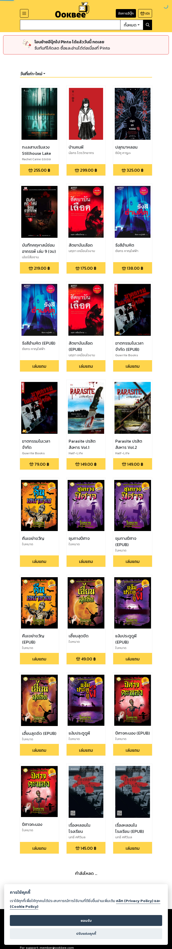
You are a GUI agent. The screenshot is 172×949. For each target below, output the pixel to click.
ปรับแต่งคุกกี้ (86, 933)
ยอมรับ (86, 920)
